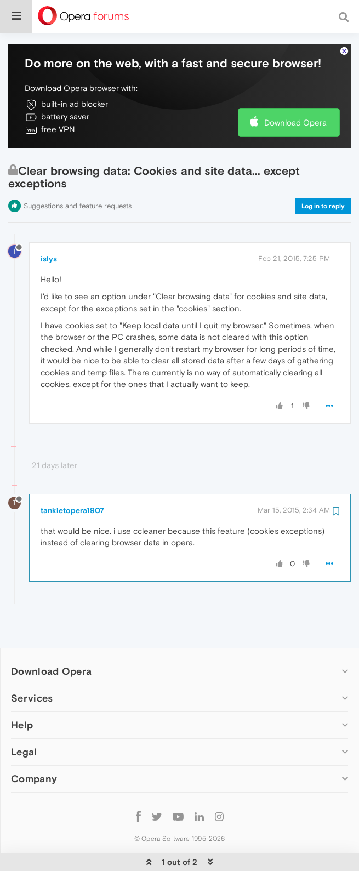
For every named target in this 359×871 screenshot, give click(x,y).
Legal (24, 735)
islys (49, 242)
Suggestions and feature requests (78, 189)
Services (32, 681)
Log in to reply (323, 189)
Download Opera (295, 106)
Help (22, 708)
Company (34, 762)
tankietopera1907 (72, 493)
